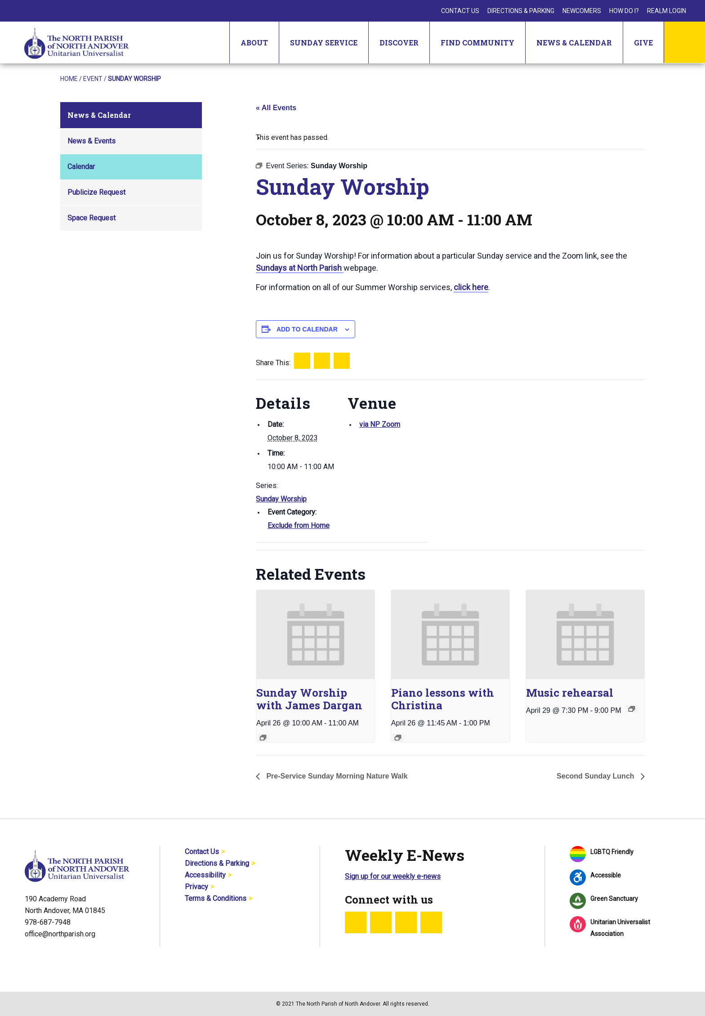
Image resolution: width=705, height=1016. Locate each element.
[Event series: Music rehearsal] (632, 709)
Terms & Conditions (215, 898)
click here (471, 287)
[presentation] (315, 634)
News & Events (91, 141)
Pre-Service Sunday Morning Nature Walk (336, 776)
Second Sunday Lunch (596, 776)
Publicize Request (96, 192)
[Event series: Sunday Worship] (263, 737)
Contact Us (460, 10)
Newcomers (581, 10)
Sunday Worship (281, 499)
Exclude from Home (299, 525)
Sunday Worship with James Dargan (309, 698)
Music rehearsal (569, 692)
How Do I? (624, 10)
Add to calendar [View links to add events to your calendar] (307, 329)
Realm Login (666, 10)
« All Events (276, 108)
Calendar (81, 166)
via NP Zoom (379, 424)
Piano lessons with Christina (442, 698)
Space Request (91, 218)
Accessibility (205, 875)
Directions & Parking (520, 10)
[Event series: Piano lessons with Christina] (398, 737)
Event (93, 78)
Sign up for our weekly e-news (393, 876)
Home (69, 78)
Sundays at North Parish (300, 268)
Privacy (196, 886)
